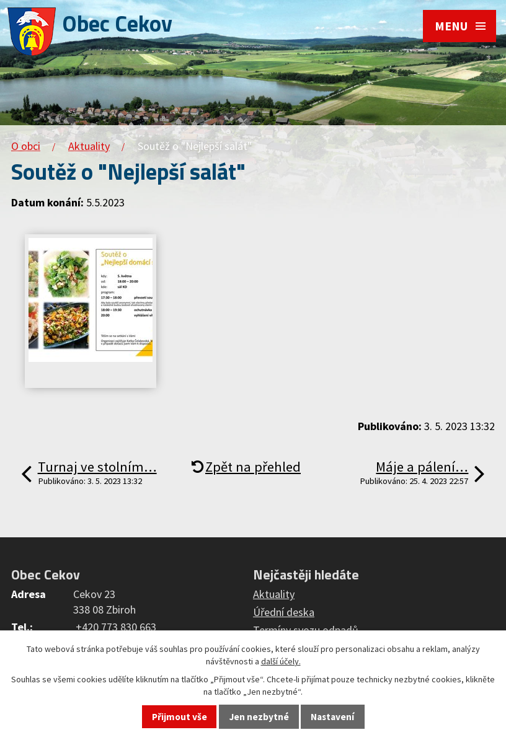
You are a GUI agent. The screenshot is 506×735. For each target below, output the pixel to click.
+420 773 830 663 (116, 627)
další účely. (281, 661)
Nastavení (332, 717)
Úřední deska (283, 612)
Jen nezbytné (259, 717)
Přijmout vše (179, 717)
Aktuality (89, 146)
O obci (25, 146)
